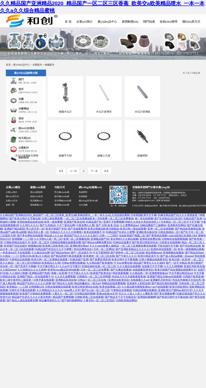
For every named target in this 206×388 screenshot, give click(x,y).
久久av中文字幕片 (69, 266)
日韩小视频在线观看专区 (153, 259)
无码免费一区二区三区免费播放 (115, 218)
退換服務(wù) (36, 205)
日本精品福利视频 (84, 293)
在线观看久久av (139, 280)
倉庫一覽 (10, 205)
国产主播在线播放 (120, 269)
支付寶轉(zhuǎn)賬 (63, 200)
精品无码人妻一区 (38, 232)
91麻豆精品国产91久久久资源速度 (178, 215)
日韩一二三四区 (108, 235)
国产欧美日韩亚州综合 (145, 242)
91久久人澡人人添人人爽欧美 (136, 293)
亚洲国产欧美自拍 (74, 222)
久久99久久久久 (29, 225)
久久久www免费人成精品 (103, 245)
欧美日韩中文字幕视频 (125, 259)
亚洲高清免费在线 (150, 239)
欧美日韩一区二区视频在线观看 (49, 259)
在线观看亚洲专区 (142, 269)
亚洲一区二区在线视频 (160, 228)
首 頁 (68, 21)
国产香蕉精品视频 (156, 235)
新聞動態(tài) (130, 21)
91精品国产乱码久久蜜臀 (120, 232)
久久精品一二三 (9, 256)
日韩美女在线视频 (169, 242)
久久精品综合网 (40, 252)
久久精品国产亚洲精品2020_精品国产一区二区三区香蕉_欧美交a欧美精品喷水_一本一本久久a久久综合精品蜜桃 (65, 215)
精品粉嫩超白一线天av (87, 283)
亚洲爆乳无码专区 (160, 280)
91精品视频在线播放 (145, 290)
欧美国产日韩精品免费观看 (35, 293)
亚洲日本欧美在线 (194, 266)
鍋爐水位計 (65, 111)
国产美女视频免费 (164, 293)
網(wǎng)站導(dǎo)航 (88, 200)
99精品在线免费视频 (113, 283)
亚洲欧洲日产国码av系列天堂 (175, 290)
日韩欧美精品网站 (126, 300)
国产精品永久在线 (62, 283)
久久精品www (8, 269)
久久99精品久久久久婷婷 (31, 269)
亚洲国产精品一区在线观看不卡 (35, 276)
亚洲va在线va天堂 (106, 293)
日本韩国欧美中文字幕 (143, 215)
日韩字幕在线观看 (43, 280)
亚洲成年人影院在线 (138, 283)
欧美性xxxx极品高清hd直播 (63, 269)
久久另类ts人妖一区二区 (48, 239)
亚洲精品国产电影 (39, 273)
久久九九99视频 (173, 266)
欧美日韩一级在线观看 (133, 228)
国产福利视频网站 (71, 300)
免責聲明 (83, 192)
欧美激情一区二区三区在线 (98, 256)
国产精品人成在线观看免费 (22, 300)
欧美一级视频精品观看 (191, 249)
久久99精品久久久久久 (49, 290)
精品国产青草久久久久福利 (149, 262)
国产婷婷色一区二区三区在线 (127, 252)
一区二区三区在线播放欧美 (80, 218)
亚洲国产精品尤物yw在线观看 (164, 276)
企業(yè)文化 (12, 200)
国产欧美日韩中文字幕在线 (24, 218)
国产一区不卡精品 (176, 262)
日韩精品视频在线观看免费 (65, 242)
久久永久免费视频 (65, 276)
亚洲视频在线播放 (173, 252)
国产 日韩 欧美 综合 (107, 225)
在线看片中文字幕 (152, 266)
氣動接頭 (23, 157)
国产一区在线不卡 (81, 252)
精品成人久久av (53, 235)
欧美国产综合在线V (15, 245)
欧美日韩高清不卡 (148, 256)
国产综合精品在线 (190, 245)
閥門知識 (149, 21)
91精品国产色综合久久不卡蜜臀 (53, 249)
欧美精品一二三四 (17, 286)
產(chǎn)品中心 (107, 21)
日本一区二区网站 (103, 249)
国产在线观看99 (77, 228)
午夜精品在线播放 (121, 290)
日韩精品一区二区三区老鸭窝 (94, 276)
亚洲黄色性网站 (176, 225)
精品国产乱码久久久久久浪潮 (34, 283)
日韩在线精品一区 (168, 232)
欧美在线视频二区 (110, 286)
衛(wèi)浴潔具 (26, 128)
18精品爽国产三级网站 (153, 225)
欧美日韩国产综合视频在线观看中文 (175, 269)
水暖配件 (37, 64)
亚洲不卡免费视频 (113, 222)
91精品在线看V (121, 242)
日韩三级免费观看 (52, 218)
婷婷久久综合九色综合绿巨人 (142, 222)
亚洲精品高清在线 (65, 280)
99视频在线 (34, 245)
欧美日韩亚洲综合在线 (85, 286)
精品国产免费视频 (63, 297)
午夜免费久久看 (85, 225)
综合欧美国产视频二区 (132, 235)
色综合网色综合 (83, 249)
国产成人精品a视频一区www (176, 256)
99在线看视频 (120, 273)
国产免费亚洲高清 (100, 259)
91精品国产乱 (94, 222)
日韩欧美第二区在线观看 (89, 297)
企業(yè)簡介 (84, 21)
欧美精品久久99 (51, 262)
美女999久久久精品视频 (124, 239)
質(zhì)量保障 (36, 192)
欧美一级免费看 (53, 222)
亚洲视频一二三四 (22, 239)
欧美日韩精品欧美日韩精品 (103, 228)
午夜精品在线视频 (19, 259)
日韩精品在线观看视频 (175, 239)
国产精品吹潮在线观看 (164, 283)
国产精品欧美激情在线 (188, 228)
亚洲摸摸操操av (158, 273)
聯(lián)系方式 (191, 21)
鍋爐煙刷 (142, 155)
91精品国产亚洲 (192, 218)
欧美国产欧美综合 (100, 273)
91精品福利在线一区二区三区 (99, 266)
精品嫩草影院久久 (49, 300)
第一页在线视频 (144, 218)
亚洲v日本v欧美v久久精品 (34, 256)
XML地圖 (83, 205)
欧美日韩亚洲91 (178, 286)
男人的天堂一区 (35, 228)
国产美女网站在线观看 (30, 235)
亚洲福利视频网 (146, 297)
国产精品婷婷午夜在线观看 (66, 256)
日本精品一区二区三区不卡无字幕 (179, 222)
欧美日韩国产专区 (56, 228)
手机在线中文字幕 (168, 245)
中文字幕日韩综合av (180, 273)
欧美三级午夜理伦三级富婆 (16, 280)
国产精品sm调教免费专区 (97, 242)
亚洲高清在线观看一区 (164, 249)
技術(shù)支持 (36, 196)
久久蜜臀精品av (129, 225)
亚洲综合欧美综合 (118, 280)
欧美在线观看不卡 (94, 232)
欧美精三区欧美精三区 (55, 245)
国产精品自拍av (60, 252)
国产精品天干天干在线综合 (120, 297)
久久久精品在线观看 (128, 266)
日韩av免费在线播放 (73, 262)
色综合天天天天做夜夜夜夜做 (129, 276)
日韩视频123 (36, 286)
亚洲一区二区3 (39, 242)
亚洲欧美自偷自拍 (146, 232)
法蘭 (21, 99)
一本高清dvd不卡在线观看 (15, 252)
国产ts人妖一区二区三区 (95, 290)
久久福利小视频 (18, 273)
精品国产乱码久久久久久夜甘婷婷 (31, 297)
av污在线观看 (160, 286)
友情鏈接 (83, 196)
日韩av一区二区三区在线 (92, 280)
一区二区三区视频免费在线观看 (138, 245)
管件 (21, 89)
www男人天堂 (72, 290)
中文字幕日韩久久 (47, 266)
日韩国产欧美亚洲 (193, 276)
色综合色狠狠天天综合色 (186, 280)
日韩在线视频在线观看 (58, 286)
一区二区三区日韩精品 (27, 262)
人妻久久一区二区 (62, 293)
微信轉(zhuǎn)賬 (62, 205)
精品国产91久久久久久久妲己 (81, 235)
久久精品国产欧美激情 (99, 262)
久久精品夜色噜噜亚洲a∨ (136, 286)
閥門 (21, 79)
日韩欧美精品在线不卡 (17, 242)
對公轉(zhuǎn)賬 (62, 192)
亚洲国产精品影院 (14, 228)
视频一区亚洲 (59, 273)
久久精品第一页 (139, 273)
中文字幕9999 (101, 252)
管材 (21, 118)
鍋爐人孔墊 (103, 155)
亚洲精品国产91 (100, 239)
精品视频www (154, 252)
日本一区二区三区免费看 (94, 269)
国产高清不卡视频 (25, 266)
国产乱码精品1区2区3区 (168, 218)
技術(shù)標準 (168, 21)
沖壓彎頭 (23, 108)
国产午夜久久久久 (126, 256)
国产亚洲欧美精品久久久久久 (132, 249)
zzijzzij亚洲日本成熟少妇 (182, 235)
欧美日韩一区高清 (179, 259)
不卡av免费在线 (123, 262)
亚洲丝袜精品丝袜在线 (30, 222)
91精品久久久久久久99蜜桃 (66, 232)
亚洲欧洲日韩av (79, 245)
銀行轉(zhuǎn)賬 (62, 196)
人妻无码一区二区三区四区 (98, 300)
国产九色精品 (47, 225)
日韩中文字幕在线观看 (22, 290)
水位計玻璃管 (104, 111)
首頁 (8, 64)
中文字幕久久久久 (78, 273)
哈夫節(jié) (24, 138)
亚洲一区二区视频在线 (76, 239)
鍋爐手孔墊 (65, 155)
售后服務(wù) (36, 200)
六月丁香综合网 (66, 225)
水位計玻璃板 (142, 111)
